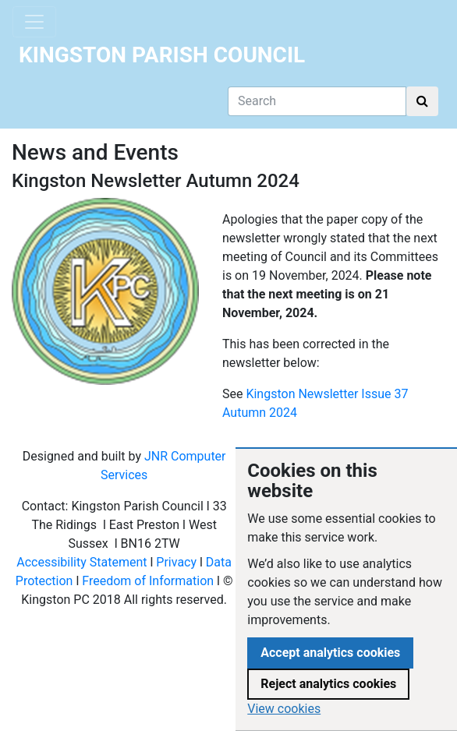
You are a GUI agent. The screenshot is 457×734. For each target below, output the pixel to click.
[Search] (317, 101)
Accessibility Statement (81, 562)
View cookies (284, 708)
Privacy (176, 562)
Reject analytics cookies (328, 683)
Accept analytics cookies (330, 652)
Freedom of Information (148, 580)
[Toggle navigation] (34, 21)
